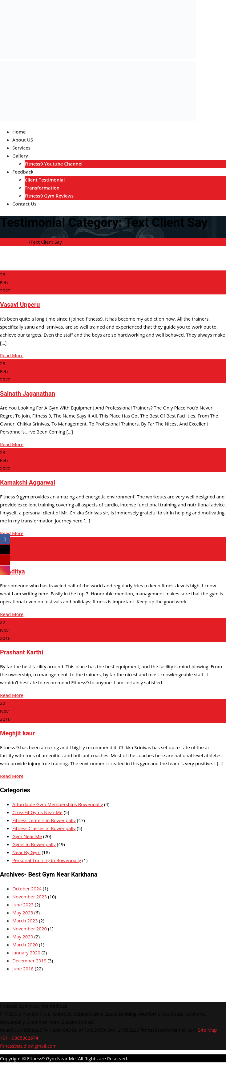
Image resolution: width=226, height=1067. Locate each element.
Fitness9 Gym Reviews (49, 196)
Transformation (42, 188)
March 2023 (25, 920)
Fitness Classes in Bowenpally (43, 828)
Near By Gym (26, 852)
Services (21, 148)
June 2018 (23, 968)
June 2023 (23, 904)
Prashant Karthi (21, 652)
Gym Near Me (27, 836)
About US (22, 140)
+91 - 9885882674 (19, 1038)
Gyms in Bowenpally (34, 844)
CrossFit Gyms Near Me (37, 812)
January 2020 (26, 952)
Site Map (207, 1030)
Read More (11, 355)
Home (19, 132)
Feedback (23, 172)
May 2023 (22, 912)
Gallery (20, 156)
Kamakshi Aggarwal (27, 482)
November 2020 (29, 928)
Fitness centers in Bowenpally (44, 820)
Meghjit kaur (17, 733)
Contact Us (24, 204)
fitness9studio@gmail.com (28, 1046)
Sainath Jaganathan (27, 393)
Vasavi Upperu (20, 304)
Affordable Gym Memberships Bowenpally (57, 804)
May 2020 (22, 936)
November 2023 (29, 896)
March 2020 (25, 944)
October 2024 (27, 888)
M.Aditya (12, 571)
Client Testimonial (45, 180)
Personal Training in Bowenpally (46, 860)
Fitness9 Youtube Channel (54, 164)
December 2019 (29, 960)
